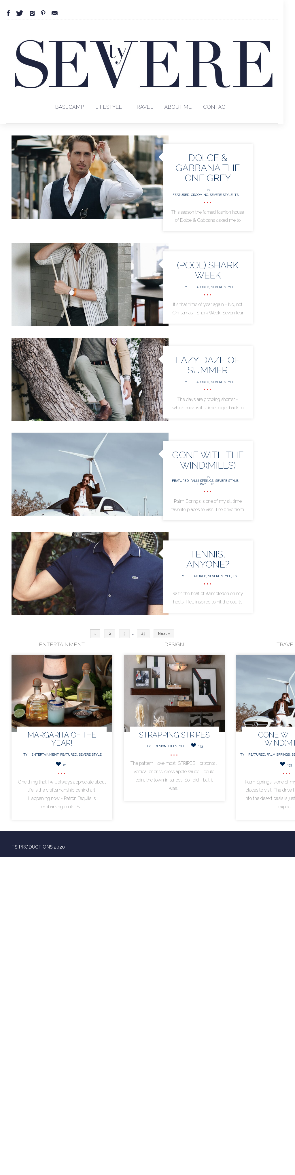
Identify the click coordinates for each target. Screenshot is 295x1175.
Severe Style (222, 287)
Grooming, (200, 195)
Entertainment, (45, 754)
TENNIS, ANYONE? (207, 559)
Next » (164, 634)
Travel (143, 107)
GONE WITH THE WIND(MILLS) (208, 460)
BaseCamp (69, 107)
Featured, (182, 195)
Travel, (203, 484)
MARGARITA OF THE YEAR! (62, 739)
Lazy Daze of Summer (208, 365)
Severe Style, (222, 195)
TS (237, 195)
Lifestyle (108, 107)
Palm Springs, (202, 481)
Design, (161, 746)
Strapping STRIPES (174, 735)
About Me (178, 107)
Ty (208, 190)
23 (143, 634)
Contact (215, 107)
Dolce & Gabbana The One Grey (207, 167)
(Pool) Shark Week (208, 270)
